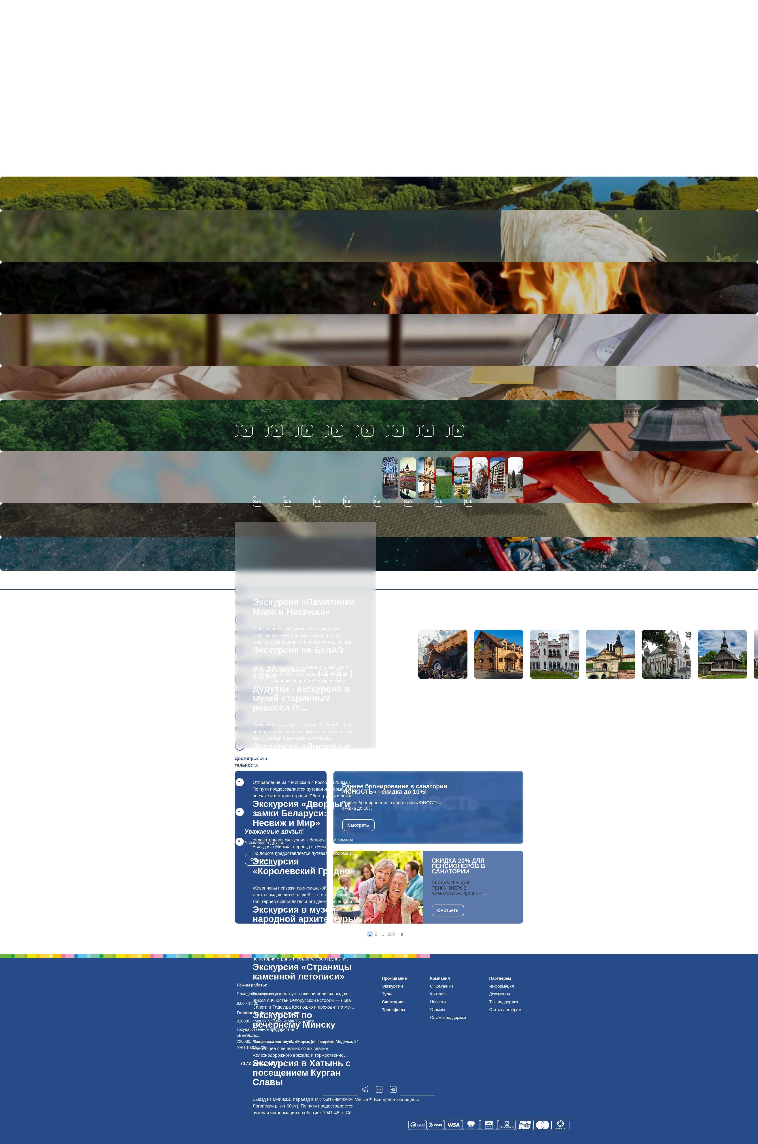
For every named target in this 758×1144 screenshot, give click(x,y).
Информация (501, 986)
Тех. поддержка (503, 1002)
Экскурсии (392, 986)
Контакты (439, 994)
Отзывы (437, 1009)
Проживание (394, 978)
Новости (438, 1002)
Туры (387, 994)
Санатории (393, 1002)
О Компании (441, 986)
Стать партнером (505, 1009)
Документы (499, 994)
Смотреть (358, 825)
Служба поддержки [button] (448, 1017)
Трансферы (393, 1009)
